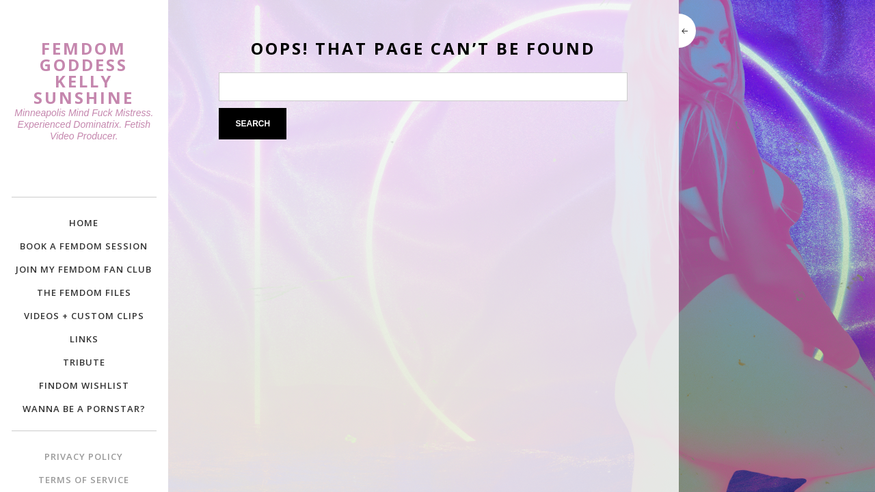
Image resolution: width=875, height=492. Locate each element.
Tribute (84, 362)
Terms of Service (83, 480)
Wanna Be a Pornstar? (84, 408)
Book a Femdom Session (84, 246)
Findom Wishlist (84, 385)
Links (84, 339)
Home (83, 223)
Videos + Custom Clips (84, 316)
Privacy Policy (83, 456)
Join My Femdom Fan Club (84, 269)
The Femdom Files (84, 292)
